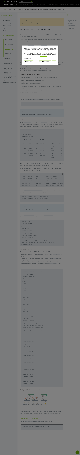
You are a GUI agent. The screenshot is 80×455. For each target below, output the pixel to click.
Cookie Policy (53, 54)
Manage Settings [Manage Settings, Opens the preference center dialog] (28, 61)
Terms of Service (43, 55)
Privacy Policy (46, 54)
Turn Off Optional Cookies (45, 61)
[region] (40, 55)
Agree (54, 61)
